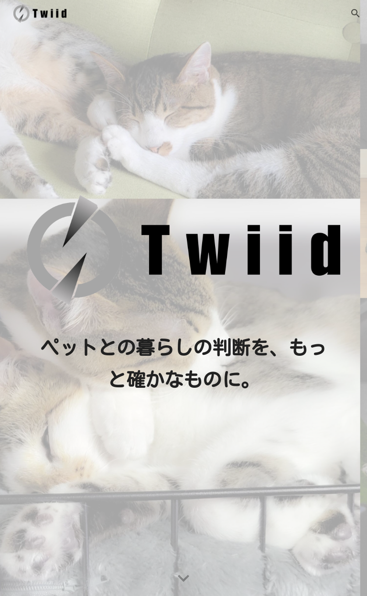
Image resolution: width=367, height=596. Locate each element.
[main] (183, 363)
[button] (355, 13)
